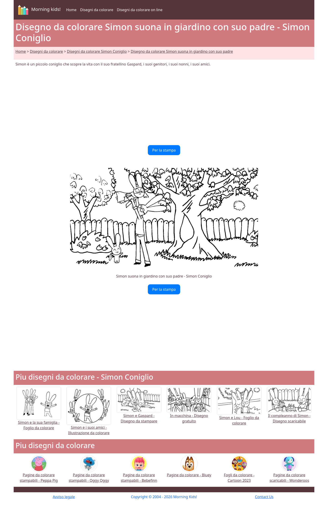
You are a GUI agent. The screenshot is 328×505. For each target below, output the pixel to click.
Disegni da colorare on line (139, 9)
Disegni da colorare (96, 9)
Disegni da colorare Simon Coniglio (97, 51)
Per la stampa (164, 150)
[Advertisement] (164, 106)
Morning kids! (38, 10)
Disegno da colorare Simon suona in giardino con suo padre (182, 51)
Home (71, 9)
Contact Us (264, 496)
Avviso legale (64, 496)
